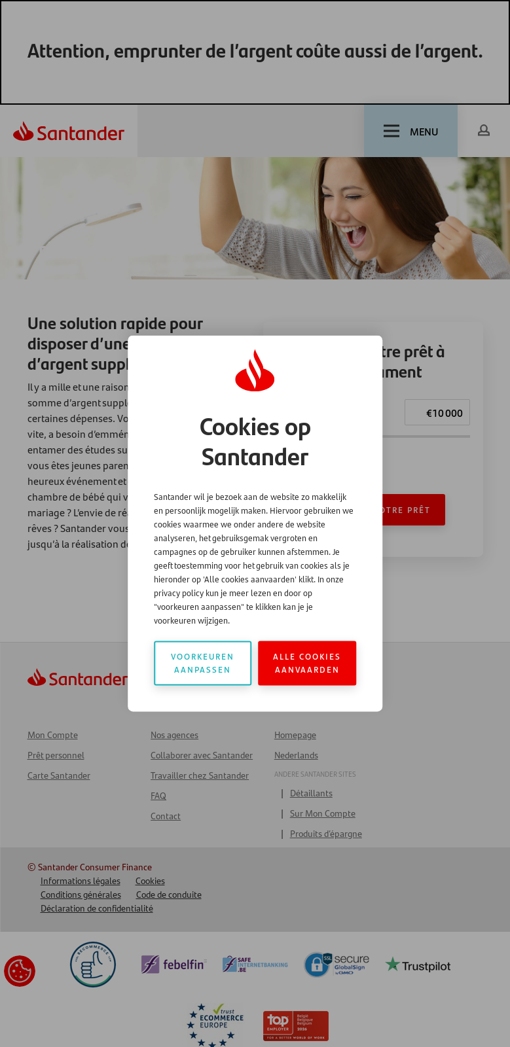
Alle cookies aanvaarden (307, 663)
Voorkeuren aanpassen (202, 663)
